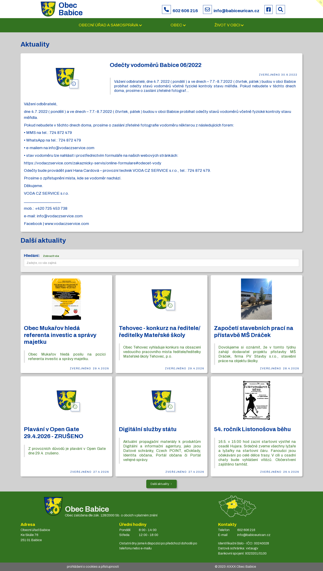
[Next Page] (161, 484)
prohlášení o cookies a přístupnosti (93, 566)
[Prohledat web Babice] (280, 9)
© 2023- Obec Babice (235, 566)
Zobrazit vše (51, 256)
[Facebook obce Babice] (268, 9)
